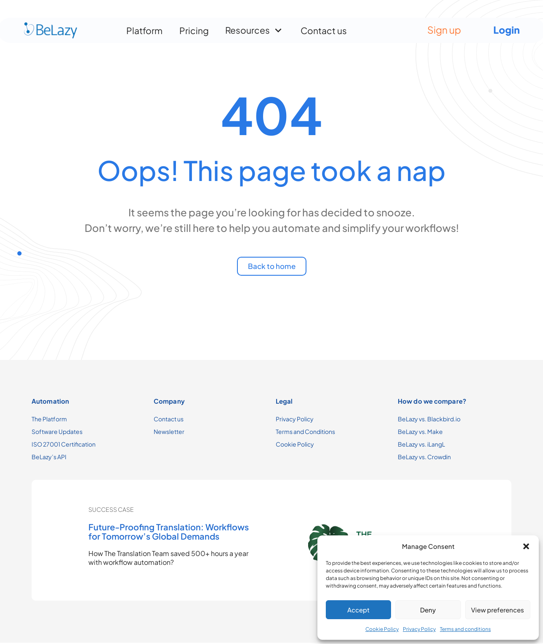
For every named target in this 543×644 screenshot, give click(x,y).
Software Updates (57, 432)
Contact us (324, 27)
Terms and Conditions (305, 432)
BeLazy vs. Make (420, 432)
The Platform (49, 420)
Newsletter (169, 432)
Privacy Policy (419, 629)
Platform (144, 27)
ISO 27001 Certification (64, 445)
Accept (358, 610)
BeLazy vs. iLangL (421, 445)
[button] (526, 546)
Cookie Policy (382, 629)
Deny (428, 610)
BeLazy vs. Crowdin (424, 458)
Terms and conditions (465, 629)
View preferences (497, 610)
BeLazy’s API (49, 458)
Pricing (194, 27)
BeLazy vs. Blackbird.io (429, 420)
